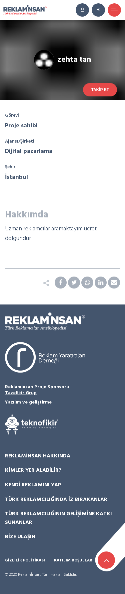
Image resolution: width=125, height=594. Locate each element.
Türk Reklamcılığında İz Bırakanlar (56, 499)
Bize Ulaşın (20, 537)
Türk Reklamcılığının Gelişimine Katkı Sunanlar (58, 518)
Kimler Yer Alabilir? (33, 470)
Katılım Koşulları (74, 560)
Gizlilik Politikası (25, 560)
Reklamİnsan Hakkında (37, 456)
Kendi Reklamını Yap (33, 485)
